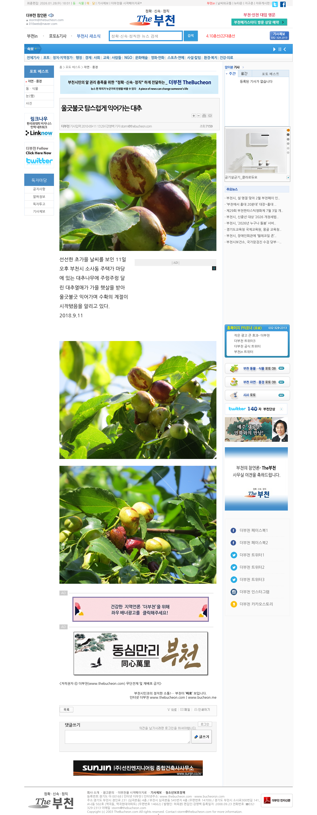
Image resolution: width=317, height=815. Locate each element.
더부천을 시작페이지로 (126, 3)
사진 (29, 103)
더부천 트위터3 (244, 341)
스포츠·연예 (175, 58)
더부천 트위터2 (252, 567)
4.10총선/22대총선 (220, 36)
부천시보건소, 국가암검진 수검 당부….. (254, 242)
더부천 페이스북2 (254, 543)
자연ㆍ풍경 (34, 81)
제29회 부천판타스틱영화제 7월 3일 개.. (255, 210)
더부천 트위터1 (252, 555)
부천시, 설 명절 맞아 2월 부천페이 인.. (253, 198)
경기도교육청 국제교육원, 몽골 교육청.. (254, 229)
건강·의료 (226, 58)
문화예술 (141, 58)
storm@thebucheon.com (136, 126)
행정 (79, 58)
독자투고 (39, 204)
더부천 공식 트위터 (247, 346)
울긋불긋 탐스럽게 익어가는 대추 (101, 108)
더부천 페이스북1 (254, 530)
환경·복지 (210, 58)
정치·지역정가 (63, 58)
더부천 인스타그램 (254, 592)
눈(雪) (30, 96)
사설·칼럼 (194, 58)
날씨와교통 (225, 3)
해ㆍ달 (90, 3)
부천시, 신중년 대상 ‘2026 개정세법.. (253, 217)
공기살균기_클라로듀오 (241, 177)
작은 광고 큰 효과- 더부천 (252, 335)
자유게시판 (263, 3)
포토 (46, 58)
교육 (106, 58)
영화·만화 (157, 58)
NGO (128, 58)
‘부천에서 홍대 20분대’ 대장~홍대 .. (251, 204)
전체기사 (33, 58)
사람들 (116, 58)
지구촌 (249, 3)
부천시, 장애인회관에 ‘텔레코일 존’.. (251, 236)
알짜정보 (39, 196)
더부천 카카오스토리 (256, 604)
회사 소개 (93, 792)
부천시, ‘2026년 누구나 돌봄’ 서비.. (251, 223)
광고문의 (108, 792)
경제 (88, 58)
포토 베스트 (270, 73)
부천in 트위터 (243, 352)
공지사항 (39, 189)
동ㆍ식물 (78, 3)
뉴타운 (238, 3)
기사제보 (102, 3)
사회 (97, 58)
